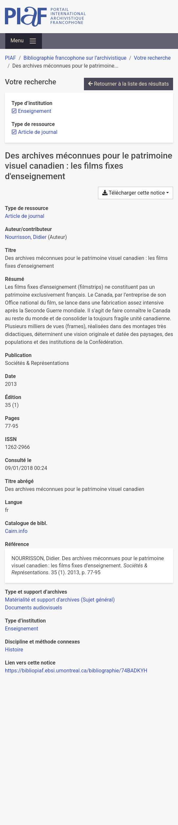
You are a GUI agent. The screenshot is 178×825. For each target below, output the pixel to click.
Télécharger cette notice (133, 193)
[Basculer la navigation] (23, 41)
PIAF (10, 58)
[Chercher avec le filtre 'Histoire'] (14, 649)
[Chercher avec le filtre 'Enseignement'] (21, 628)
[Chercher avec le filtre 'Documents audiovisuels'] (33, 607)
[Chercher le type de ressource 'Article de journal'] (24, 216)
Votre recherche (152, 58)
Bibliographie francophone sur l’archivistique (74, 58)
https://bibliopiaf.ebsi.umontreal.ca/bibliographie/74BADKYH (76, 670)
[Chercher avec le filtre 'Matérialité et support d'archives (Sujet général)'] (60, 600)
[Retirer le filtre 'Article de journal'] (37, 132)
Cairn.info (16, 531)
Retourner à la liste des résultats (128, 84)
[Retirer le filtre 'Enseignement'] (34, 111)
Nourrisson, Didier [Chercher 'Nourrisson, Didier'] (26, 237)
